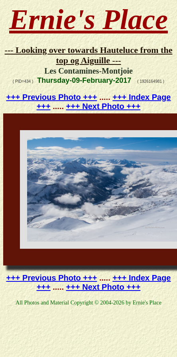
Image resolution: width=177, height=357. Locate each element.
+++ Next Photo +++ (103, 106)
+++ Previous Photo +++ (51, 97)
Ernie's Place (88, 19)
